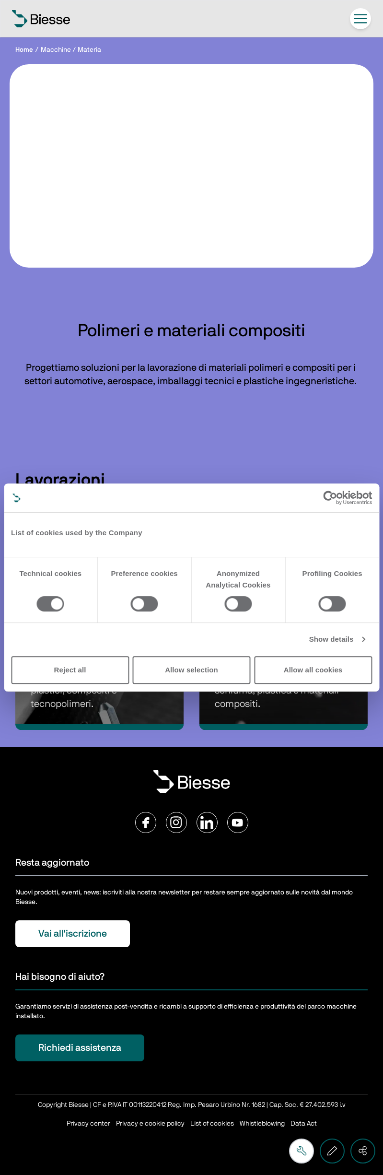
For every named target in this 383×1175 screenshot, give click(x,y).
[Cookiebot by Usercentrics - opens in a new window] (330, 498)
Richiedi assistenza (79, 1048)
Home (24, 50)
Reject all (70, 670)
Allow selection (191, 670)
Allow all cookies (313, 670)
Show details (331, 639)
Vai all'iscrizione (72, 934)
